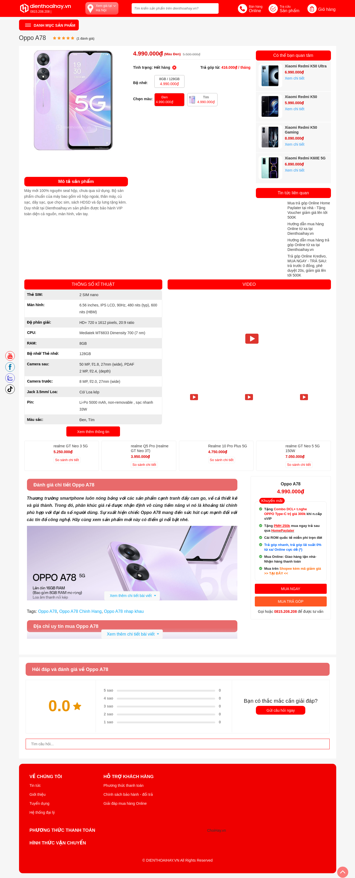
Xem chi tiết (295, 78)
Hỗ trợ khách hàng (129, 776)
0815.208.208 (285, 611)
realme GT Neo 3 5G (71, 446)
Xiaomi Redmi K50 (301, 97)
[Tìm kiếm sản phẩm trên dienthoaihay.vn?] (175, 8)
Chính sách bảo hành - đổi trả (128, 794)
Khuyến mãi (272, 500)
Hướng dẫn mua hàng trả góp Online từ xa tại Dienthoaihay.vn (308, 245)
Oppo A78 (47, 611)
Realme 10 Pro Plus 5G (227, 446)
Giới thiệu (38, 794)
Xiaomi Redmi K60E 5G (305, 158)
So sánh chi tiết (67, 460)
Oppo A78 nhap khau (124, 611)
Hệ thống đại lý (42, 812)
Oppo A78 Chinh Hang (80, 611)
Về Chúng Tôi (46, 776)
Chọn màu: (143, 99)
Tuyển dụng (39, 803)
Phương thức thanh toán (124, 785)
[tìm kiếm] (213, 7)
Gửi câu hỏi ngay (280, 710)
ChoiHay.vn (216, 830)
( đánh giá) (85, 38)
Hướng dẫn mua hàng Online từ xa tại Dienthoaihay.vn (306, 229)
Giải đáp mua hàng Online (125, 803)
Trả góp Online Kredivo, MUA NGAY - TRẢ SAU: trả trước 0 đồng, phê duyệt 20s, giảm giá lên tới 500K (307, 265)
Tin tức (35, 785)
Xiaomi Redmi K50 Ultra (306, 66)
